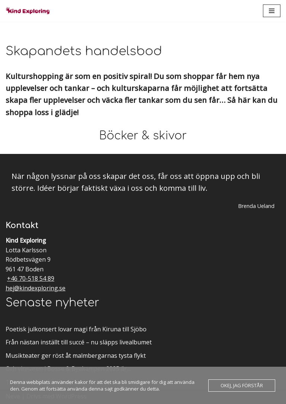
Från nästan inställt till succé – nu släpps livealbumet (79, 342)
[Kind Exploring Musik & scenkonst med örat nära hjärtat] (30, 10)
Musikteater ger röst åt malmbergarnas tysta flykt (76, 355)
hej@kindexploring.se (35, 288)
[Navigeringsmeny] (271, 10)
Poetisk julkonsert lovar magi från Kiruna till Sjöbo (76, 329)
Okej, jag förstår (242, 385)
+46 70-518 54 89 (30, 278)
